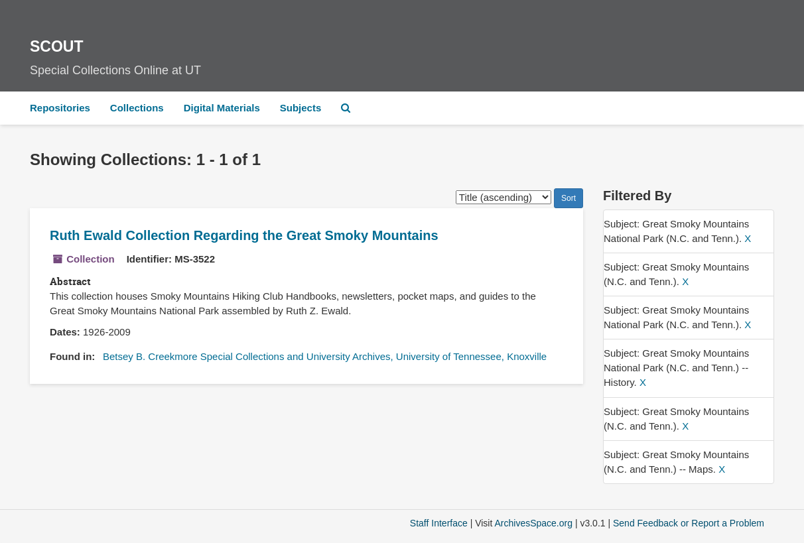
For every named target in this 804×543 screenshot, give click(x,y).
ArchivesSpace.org (533, 523)
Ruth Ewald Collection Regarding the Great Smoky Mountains (244, 235)
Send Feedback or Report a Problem (688, 523)
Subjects (301, 107)
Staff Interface (439, 523)
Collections (137, 107)
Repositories (60, 107)
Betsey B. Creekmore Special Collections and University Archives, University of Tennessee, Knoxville (325, 356)
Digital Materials (222, 107)
